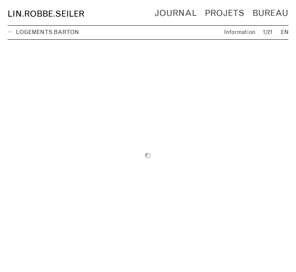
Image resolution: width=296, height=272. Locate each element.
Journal (175, 13)
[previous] (78, 156)
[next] (218, 156)
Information (239, 32)
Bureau (270, 13)
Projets (224, 13)
